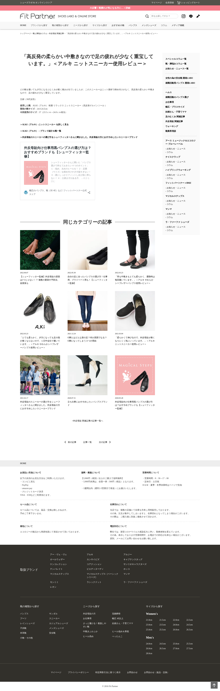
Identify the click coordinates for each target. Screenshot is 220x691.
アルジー (127, 554)
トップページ (25, 33)
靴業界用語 (170, 131)
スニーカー (54, 618)
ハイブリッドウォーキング (178, 170)
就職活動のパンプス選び (177, 97)
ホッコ (126, 569)
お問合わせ (132, 672)
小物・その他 (26, 638)
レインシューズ (27, 623)
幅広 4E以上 (117, 618)
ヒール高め (88, 636)
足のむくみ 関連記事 (175, 116)
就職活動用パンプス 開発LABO (180, 83)
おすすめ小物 (118, 25)
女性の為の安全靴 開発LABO (179, 78)
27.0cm (176, 648)
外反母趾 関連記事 (56, 33)
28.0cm (149, 653)
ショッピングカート (188, 2)
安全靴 (52, 633)
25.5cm (162, 630)
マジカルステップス (174, 196)
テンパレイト (56, 569)
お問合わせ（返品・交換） (156, 672)
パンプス (133, 25)
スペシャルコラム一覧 (175, 59)
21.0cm (149, 620)
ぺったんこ (117, 636)
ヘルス (168, 92)
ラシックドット (94, 582)
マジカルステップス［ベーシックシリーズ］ (102, 575)
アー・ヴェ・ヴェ (58, 554)
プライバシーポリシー (78, 672)
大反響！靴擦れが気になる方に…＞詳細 (110, 8)
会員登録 (169, 2)
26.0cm (176, 630)
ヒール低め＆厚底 (120, 631)
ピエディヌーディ (95, 569)
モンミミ (54, 582)
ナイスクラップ (172, 157)
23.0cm (149, 625)
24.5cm (189, 625)
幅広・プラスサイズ (174, 107)
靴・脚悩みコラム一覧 (175, 64)
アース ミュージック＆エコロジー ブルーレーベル (180, 142)
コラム (170, 152)
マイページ (156, 2)
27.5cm (189, 648)
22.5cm (189, 620)
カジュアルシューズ (58, 623)
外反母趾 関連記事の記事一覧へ (88, 421)
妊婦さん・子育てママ (175, 112)
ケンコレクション (58, 564)
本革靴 (23, 633)
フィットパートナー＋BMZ (178, 183)
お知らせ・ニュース (176, 149)
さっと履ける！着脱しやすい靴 (94, 625)
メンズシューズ (149, 25)
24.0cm (176, 625)
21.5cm (162, 620)
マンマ (168, 209)
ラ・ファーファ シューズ (177, 222)
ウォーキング (171, 126)
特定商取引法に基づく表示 (107, 672)
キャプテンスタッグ (132, 559)
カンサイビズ (93, 559)
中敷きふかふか (90, 631)
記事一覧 (87, 442)
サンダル (53, 614)
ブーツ (23, 618)
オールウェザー (57, 559)
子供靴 (23, 628)
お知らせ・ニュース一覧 (177, 69)
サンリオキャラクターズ (135, 564)
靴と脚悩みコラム (40, 33)
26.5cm (189, 630)
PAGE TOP (213, 684)
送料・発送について (90, 473)
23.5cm (162, 625)
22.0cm (176, 620)
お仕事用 (169, 102)
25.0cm (149, 630)
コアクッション (94, 564)
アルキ (90, 554)
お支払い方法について (30, 473)
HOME (23, 25)
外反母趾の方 (89, 614)
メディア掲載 (178, 25)
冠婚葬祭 (116, 614)
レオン (53, 587)
